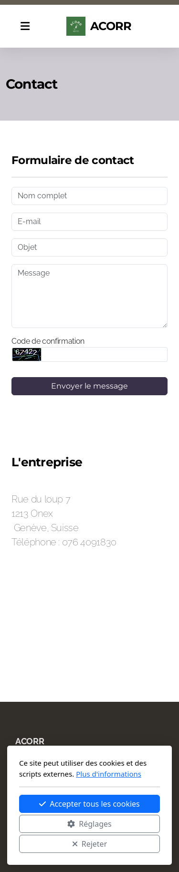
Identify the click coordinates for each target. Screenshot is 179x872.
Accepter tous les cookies (89, 804)
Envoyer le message (89, 385)
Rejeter (89, 844)
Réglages (89, 824)
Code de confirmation (47, 341)
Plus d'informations (108, 774)
